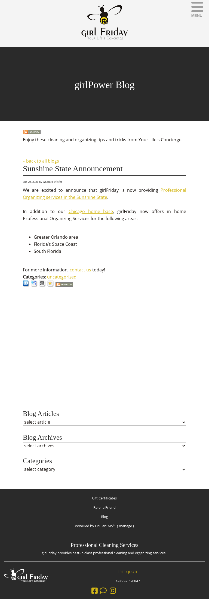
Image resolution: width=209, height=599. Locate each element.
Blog (104, 516)
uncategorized (61, 277)
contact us (80, 270)
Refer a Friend (104, 507)
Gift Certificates (104, 498)
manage (125, 525)
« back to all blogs (41, 161)
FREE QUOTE (128, 571)
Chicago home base (91, 211)
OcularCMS (105, 525)
